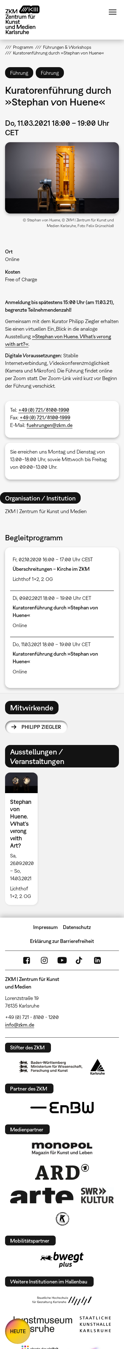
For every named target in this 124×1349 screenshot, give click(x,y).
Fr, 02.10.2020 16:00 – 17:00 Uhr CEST (53, 559)
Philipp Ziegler (41, 727)
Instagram (44, 960)
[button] (62, 177)
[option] (24, 839)
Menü (112, 12)
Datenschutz (77, 927)
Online (12, 259)
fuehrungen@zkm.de (49, 425)
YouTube (62, 960)
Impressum (45, 927)
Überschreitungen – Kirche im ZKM (51, 569)
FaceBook (26, 960)
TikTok (79, 960)
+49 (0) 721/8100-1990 (43, 410)
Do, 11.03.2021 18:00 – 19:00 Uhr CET (52, 644)
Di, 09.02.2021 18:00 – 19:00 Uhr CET (52, 598)
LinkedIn (97, 960)
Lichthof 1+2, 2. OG (33, 579)
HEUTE (18, 1331)
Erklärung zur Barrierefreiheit (62, 941)
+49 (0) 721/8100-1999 (45, 417)
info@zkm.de (19, 1025)
